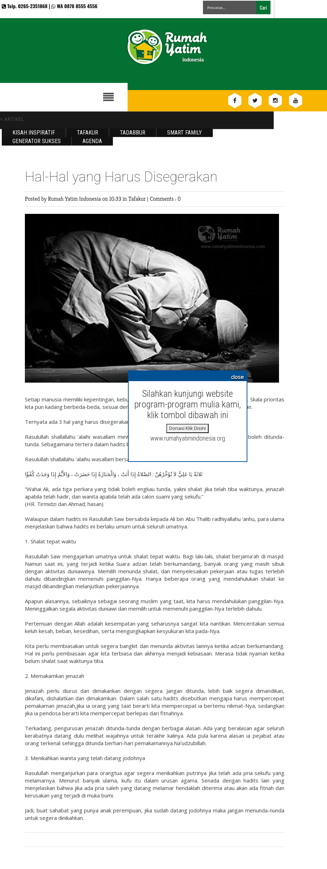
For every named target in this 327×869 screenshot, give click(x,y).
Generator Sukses (36, 141)
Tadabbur (132, 132)
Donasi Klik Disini (187, 428)
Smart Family (184, 132)
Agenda (92, 141)
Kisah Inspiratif (33, 132)
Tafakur (87, 132)
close (237, 376)
